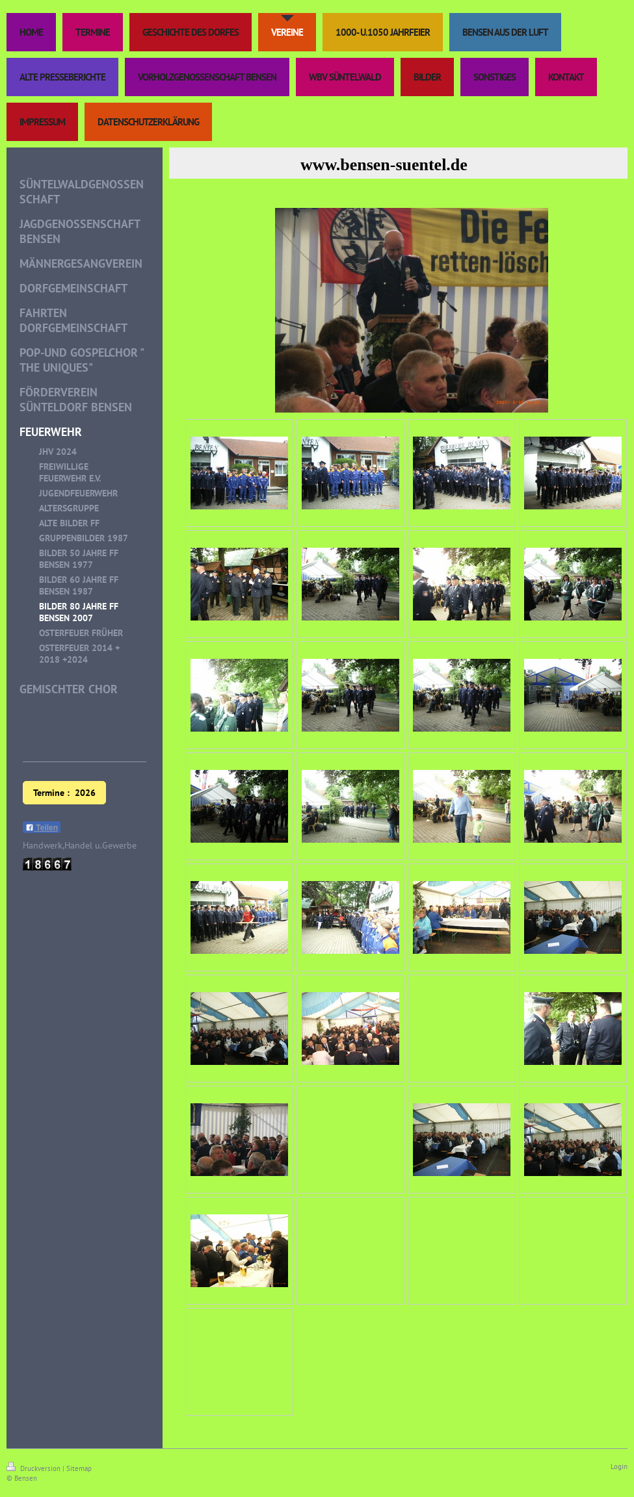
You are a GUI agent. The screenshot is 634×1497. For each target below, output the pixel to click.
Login (619, 1466)
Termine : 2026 (64, 793)
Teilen (41, 827)
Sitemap (79, 1468)
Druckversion (34, 1468)
